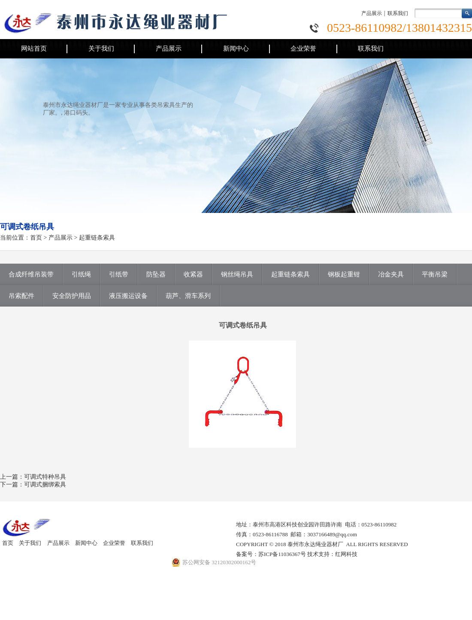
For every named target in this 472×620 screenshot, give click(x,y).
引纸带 (118, 274)
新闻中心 (236, 48)
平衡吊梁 (435, 274)
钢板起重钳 (344, 274)
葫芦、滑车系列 (188, 295)
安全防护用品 (71, 295)
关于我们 (101, 48)
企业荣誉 (303, 48)
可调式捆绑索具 (45, 484)
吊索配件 (21, 295)
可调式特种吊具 (45, 477)
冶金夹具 (391, 274)
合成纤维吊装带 (31, 274)
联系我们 (397, 13)
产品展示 (371, 13)
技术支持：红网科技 (332, 554)
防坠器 (156, 274)
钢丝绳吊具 (237, 274)
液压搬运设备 (128, 295)
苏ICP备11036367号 (282, 554)
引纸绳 (81, 274)
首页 (36, 237)
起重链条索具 (97, 237)
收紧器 (193, 274)
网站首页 (34, 48)
